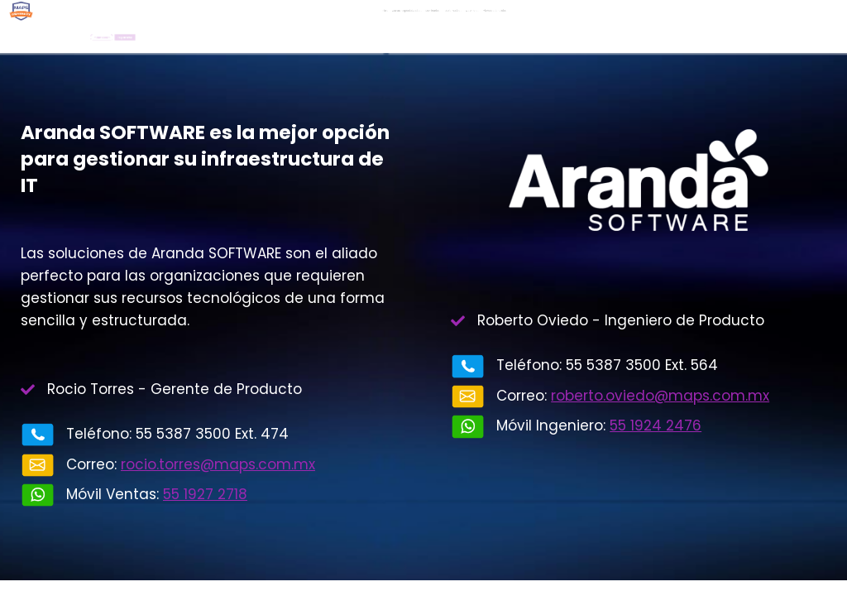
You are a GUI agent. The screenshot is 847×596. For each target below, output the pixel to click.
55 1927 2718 (205, 494)
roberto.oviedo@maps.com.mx (660, 396)
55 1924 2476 (655, 425)
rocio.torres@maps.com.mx (218, 464)
